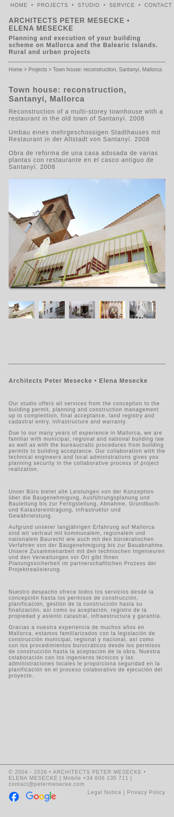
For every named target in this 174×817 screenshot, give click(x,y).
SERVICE (122, 5)
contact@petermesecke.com (47, 784)
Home (15, 70)
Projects (37, 70)
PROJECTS (52, 5)
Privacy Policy (146, 792)
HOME (19, 5)
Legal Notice (105, 792)
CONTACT (158, 5)
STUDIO (89, 5)
